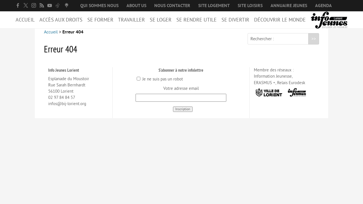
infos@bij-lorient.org (67, 108)
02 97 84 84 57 (61, 102)
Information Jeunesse (273, 80)
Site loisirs (250, 5)
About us (136, 5)
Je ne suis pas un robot (160, 83)
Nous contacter (172, 5)
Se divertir (235, 20)
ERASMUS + (264, 87)
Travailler (131, 20)
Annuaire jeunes (289, 5)
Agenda (323, 5)
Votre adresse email (181, 93)
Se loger (161, 20)
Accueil (25, 20)
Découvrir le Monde (280, 20)
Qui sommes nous (99, 5)
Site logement (214, 5)
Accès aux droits (61, 20)
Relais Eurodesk (291, 87)
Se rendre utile (196, 20)
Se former (100, 20)
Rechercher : (262, 43)
